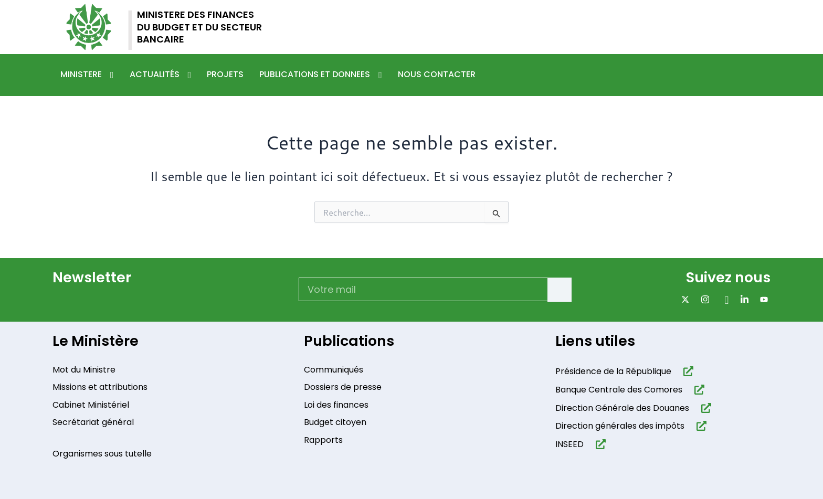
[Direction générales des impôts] (699, 428)
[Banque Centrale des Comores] (697, 392)
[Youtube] (762, 299)
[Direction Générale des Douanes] (704, 410)
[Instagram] (703, 299)
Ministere (87, 75)
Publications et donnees (320, 75)
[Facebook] (722, 299)
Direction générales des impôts (619, 428)
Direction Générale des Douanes (622, 410)
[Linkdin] (742, 299)
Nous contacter (437, 74)
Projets (225, 74)
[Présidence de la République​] (686, 373)
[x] (683, 299)
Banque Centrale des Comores (618, 392)
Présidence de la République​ (613, 373)
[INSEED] (599, 446)
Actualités (161, 75)
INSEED (569, 446)
